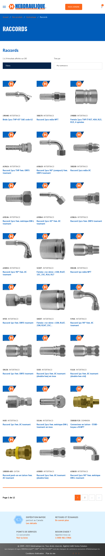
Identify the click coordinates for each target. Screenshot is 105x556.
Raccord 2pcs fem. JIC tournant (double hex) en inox (51, 375)
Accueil (5, 17)
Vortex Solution (80, 546)
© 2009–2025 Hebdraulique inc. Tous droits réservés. (40, 546)
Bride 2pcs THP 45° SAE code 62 (18, 119)
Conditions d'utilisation (35, 553)
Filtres (8, 66)
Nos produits (17, 17)
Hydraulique (31, 17)
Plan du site (50, 553)
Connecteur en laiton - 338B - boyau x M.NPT (84, 425)
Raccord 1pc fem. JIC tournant (17, 424)
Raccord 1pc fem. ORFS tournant (18, 322)
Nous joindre (73, 7)
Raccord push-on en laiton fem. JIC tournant (17, 476)
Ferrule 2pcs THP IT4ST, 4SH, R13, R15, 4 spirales (86, 120)
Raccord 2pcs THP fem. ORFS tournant (16, 171)
